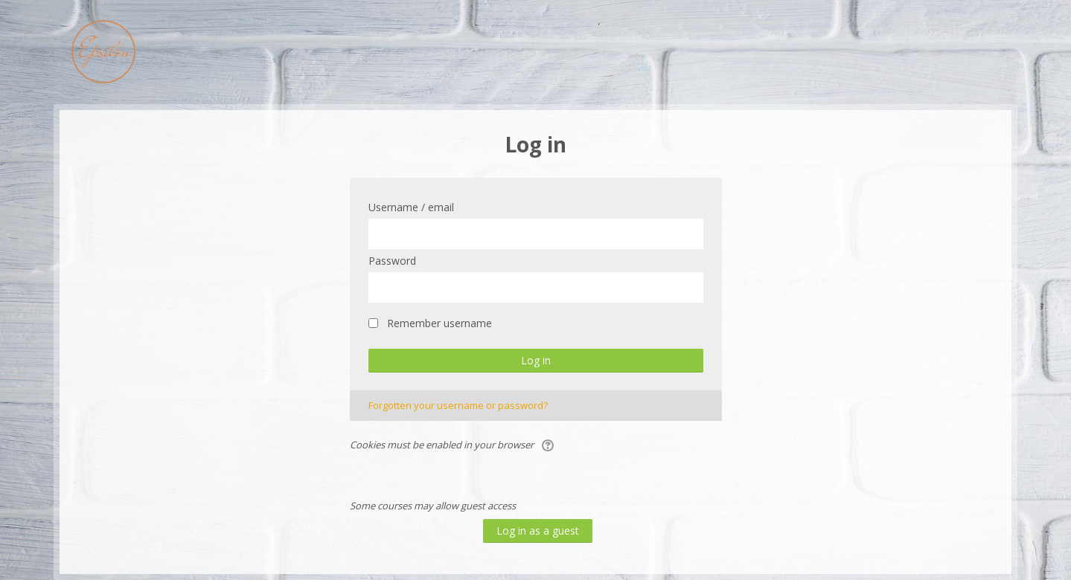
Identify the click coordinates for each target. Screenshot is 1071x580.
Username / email (411, 207)
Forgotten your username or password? (458, 405)
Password (392, 261)
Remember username (439, 323)
